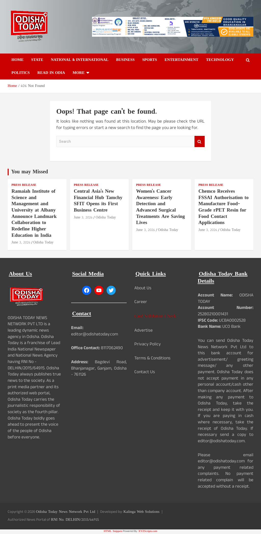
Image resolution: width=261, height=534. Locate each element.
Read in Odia (51, 73)
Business (125, 60)
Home (17, 60)
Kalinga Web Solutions (141, 512)
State (37, 60)
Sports (149, 60)
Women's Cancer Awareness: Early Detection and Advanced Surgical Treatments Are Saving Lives (160, 207)
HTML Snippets (113, 531)
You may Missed (29, 172)
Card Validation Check (155, 316)
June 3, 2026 (20, 242)
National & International (79, 60)
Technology (220, 60)
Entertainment (182, 60)
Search (199, 141)
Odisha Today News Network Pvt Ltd (65, 512)
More (79, 73)
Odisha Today (43, 242)
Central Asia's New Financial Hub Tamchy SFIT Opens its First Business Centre (98, 201)
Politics (20, 73)
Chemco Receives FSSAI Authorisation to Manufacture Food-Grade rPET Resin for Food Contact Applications (224, 207)
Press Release (23, 185)
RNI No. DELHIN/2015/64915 (75, 520)
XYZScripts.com (147, 531)
